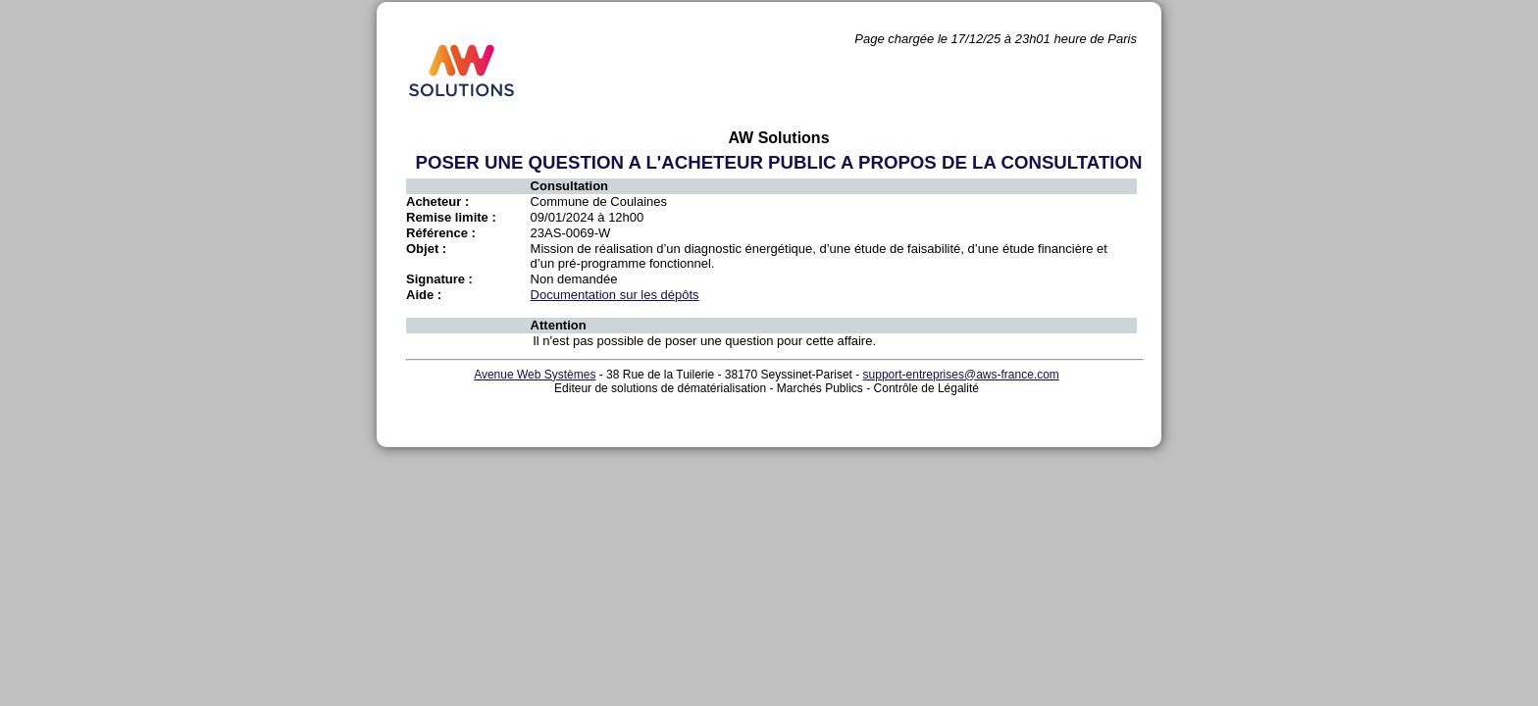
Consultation (569, 185)
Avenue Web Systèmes (534, 374)
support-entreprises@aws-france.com (961, 374)
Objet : (426, 248)
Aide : (423, 294)
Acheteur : (437, 201)
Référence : (441, 233)
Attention (559, 325)
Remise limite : (451, 217)
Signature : (439, 279)
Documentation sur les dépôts (615, 294)
